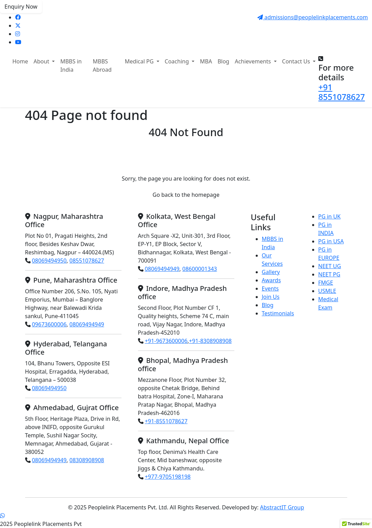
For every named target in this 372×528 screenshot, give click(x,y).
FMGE (325, 282)
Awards (271, 280)
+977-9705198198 (168, 476)
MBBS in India (71, 65)
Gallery (271, 272)
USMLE (327, 291)
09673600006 (49, 324)
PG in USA (331, 241)
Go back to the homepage (185, 195)
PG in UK (329, 216)
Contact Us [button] (297, 61)
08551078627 (87, 260)
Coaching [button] (177, 61)
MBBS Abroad (102, 65)
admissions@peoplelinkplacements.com (312, 17)
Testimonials (278, 313)
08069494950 (49, 260)
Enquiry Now (21, 6)
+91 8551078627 (341, 92)
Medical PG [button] (140, 61)
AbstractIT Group (282, 507)
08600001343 (199, 269)
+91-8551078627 (166, 421)
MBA (206, 61)
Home (20, 61)
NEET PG (329, 274)
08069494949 (87, 324)
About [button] (42, 61)
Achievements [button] (253, 61)
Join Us (271, 297)
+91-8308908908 (210, 341)
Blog (223, 61)
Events (270, 288)
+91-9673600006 (166, 341)
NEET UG (329, 266)
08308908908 (87, 460)
